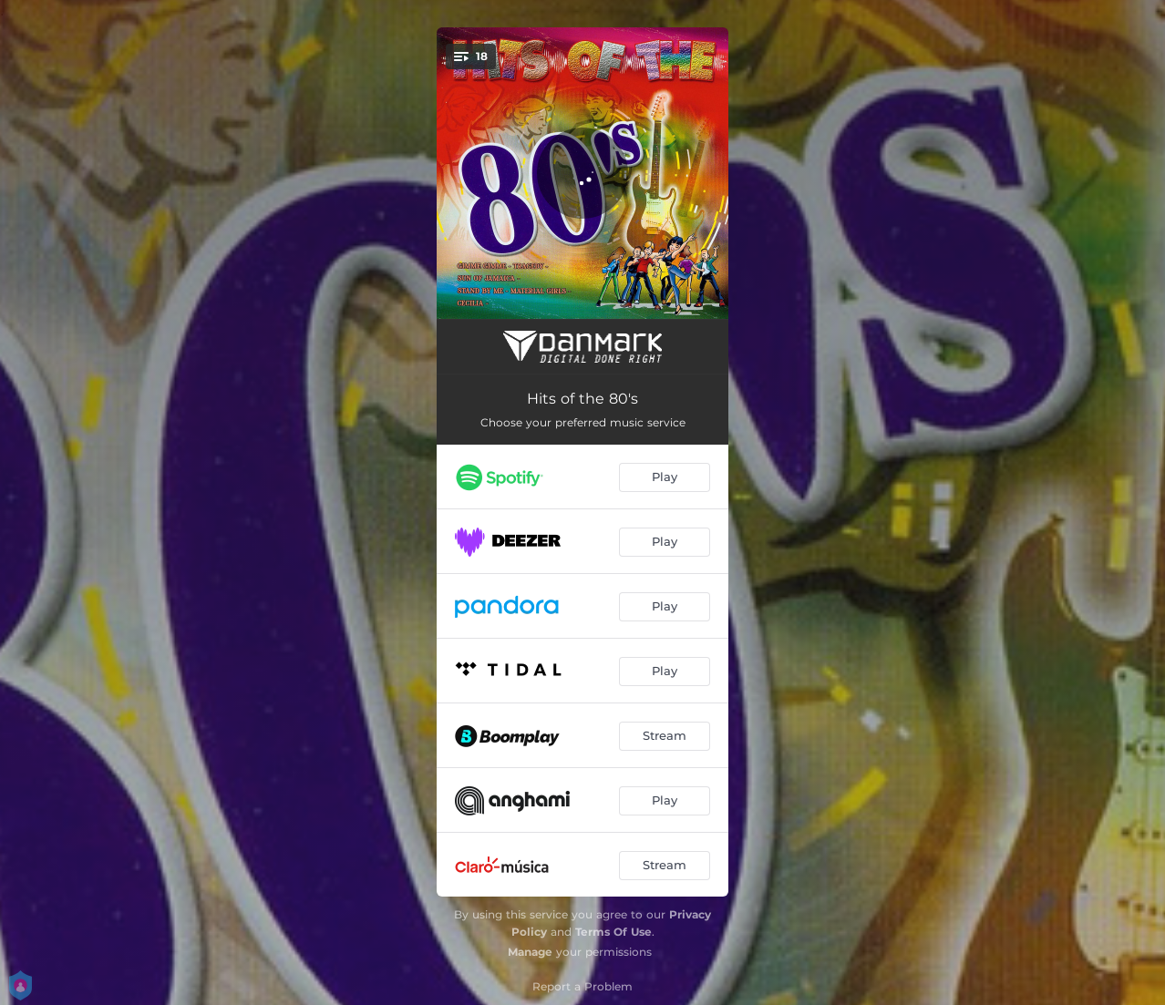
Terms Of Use (613, 931)
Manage (530, 952)
